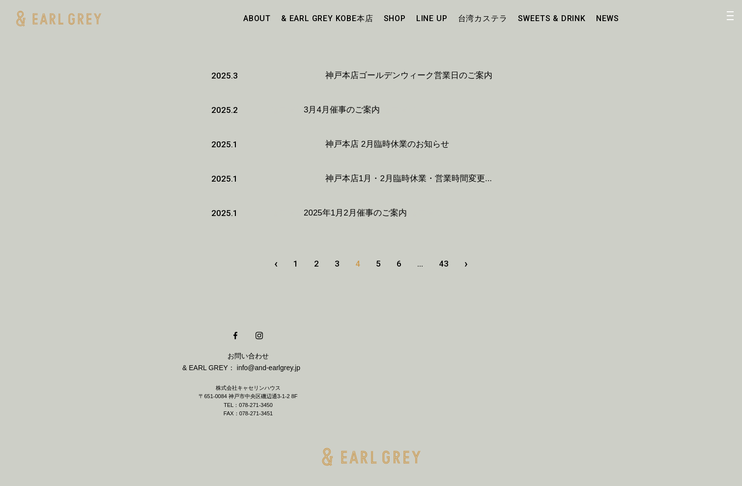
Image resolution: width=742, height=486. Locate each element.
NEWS (607, 18)
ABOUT (257, 18)
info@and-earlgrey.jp (268, 368)
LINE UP (432, 18)
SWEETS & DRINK (552, 18)
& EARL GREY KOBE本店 (327, 18)
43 (444, 264)
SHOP (395, 18)
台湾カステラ (483, 18)
